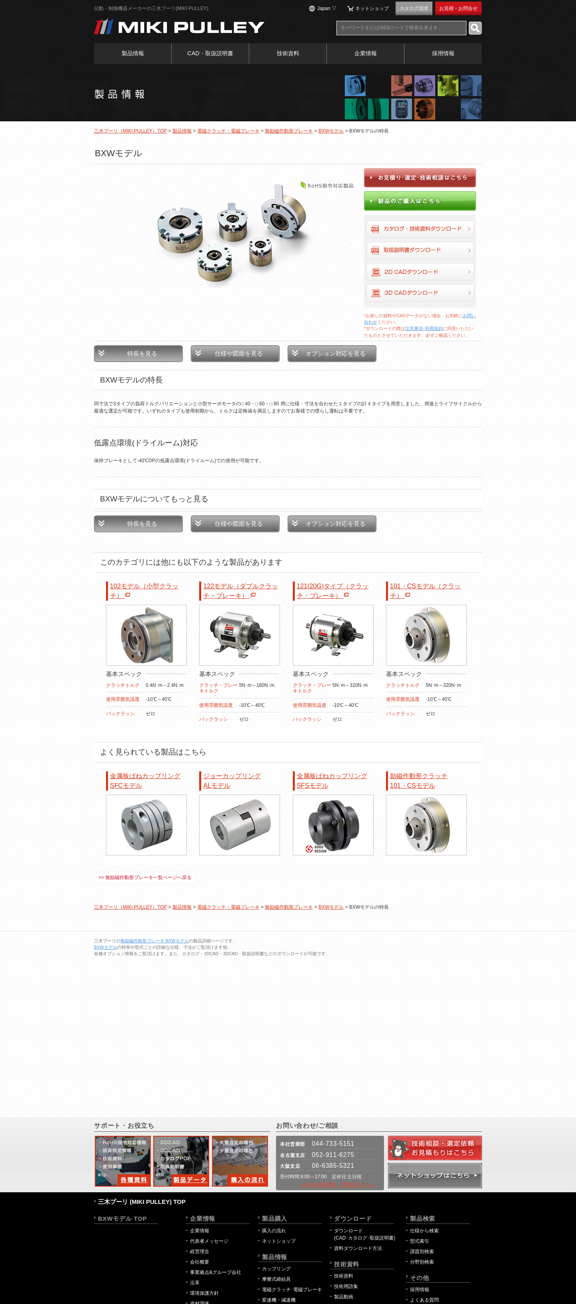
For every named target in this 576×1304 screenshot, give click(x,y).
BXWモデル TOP (122, 1218)
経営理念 (199, 1251)
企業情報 (365, 53)
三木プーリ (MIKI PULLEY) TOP (142, 1201)
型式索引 (419, 1241)
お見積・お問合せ (458, 8)
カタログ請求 (414, 8)
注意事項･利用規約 (424, 328)
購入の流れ (274, 1231)
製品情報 (133, 53)
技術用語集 (346, 1286)
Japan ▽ (326, 8)
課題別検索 (422, 1251)
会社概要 (199, 1262)
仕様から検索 (424, 1231)
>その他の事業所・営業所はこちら (337, 1184)
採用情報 (443, 53)
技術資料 (288, 53)
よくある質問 (424, 1300)
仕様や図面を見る (239, 353)
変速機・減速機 (279, 1300)
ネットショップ (372, 8)
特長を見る (142, 353)
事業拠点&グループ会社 (215, 1272)
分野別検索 (422, 1262)
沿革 (195, 1283)
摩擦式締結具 (276, 1279)
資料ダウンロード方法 (358, 1248)
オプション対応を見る (336, 353)
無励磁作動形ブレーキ (289, 131)
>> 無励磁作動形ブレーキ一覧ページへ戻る (145, 877)
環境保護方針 (207, 1293)
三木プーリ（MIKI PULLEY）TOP (130, 131)
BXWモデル (331, 131)
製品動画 (343, 1297)
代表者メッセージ (209, 1241)
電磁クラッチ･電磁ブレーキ (292, 1289)
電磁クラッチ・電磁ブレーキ (228, 131)
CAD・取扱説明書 (210, 53)
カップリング (276, 1269)
